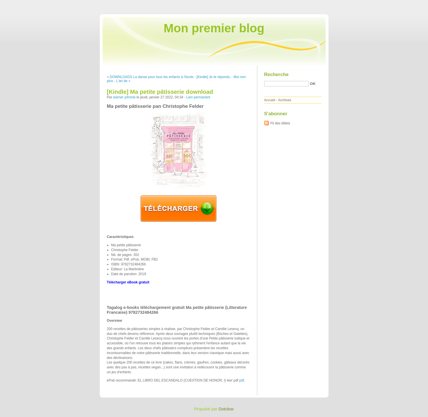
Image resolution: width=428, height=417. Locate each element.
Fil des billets (280, 123)
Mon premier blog (214, 28)
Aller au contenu (357, 4)
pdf (241, 380)
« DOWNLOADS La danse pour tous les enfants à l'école (150, 77)
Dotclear (226, 409)
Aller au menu (383, 4)
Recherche (276, 74)
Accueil (269, 100)
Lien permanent (198, 97)
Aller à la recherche (411, 4)
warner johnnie (124, 97)
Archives (284, 100)
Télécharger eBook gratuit (128, 282)
